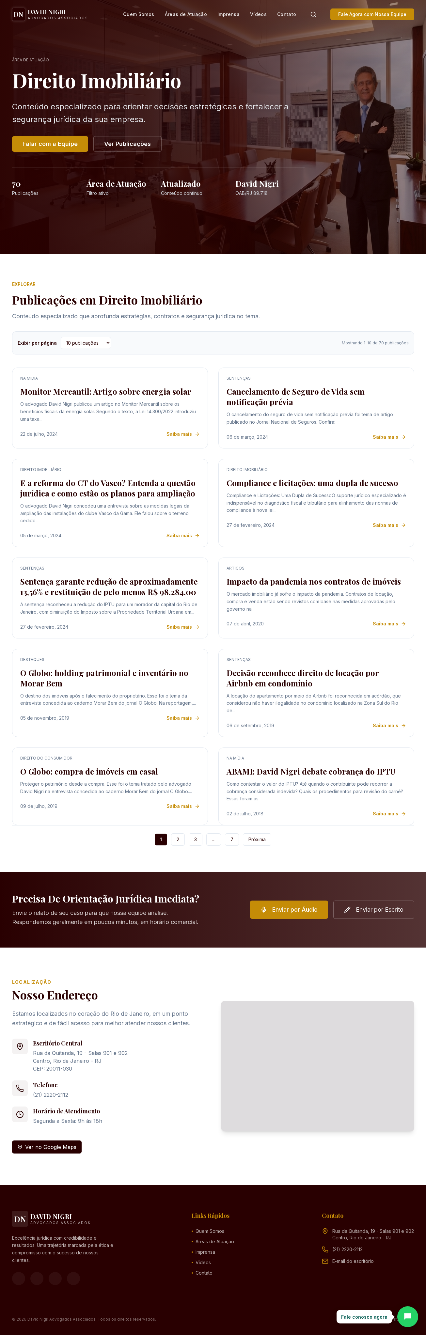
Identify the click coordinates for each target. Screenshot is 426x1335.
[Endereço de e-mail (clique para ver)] (353, 1261)
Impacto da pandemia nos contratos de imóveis (314, 581)
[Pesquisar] (313, 14)
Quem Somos (138, 14)
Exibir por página (37, 343)
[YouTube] (55, 1278)
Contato (286, 14)
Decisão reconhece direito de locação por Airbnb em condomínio (303, 678)
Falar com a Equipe (50, 143)
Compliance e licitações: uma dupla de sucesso (312, 483)
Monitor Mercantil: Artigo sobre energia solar (105, 391)
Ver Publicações (127, 143)
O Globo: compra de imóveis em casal (89, 771)
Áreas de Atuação (186, 14)
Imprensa (228, 14)
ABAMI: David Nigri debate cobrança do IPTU (311, 771)
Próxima (257, 839)
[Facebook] (18, 1278)
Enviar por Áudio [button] (289, 909)
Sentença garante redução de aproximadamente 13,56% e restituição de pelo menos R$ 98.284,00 (108, 586)
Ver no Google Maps (46, 1147)
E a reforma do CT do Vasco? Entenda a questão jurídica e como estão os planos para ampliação (108, 488)
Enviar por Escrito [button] (373, 909)
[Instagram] (36, 1278)
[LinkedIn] (73, 1278)
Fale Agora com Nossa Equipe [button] (372, 14)
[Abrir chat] (407, 1316)
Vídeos (258, 14)
